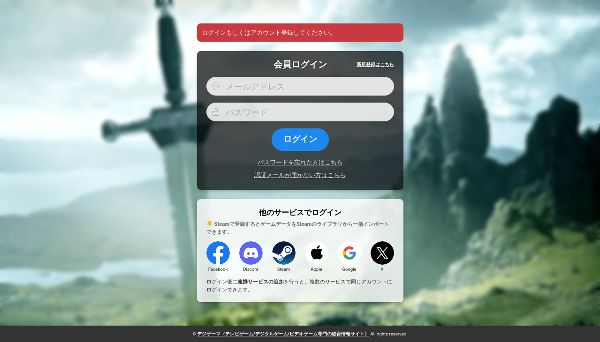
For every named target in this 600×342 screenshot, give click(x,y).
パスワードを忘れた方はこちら (300, 162)
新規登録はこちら (375, 64)
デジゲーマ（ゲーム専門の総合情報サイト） (283, 333)
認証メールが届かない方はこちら (300, 174)
